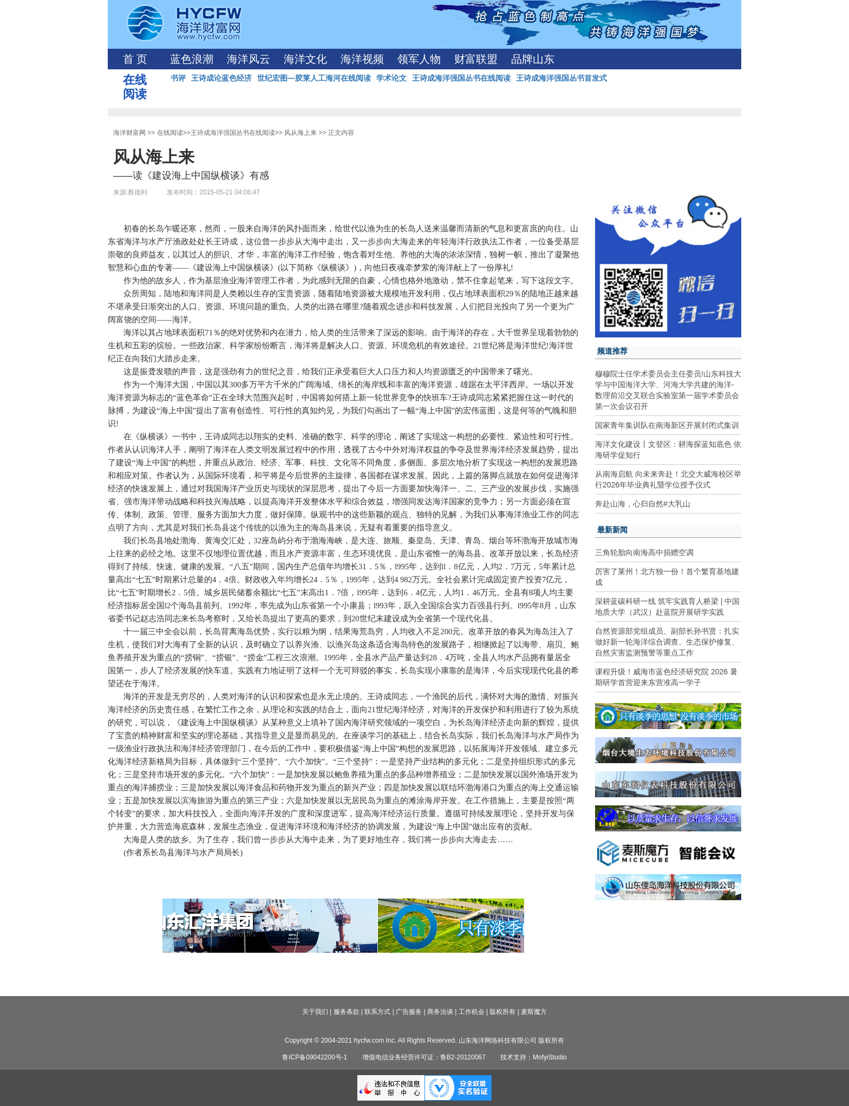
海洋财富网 (129, 132)
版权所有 (502, 1012)
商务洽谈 (440, 1012)
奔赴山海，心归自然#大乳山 (642, 503)
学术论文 (391, 78)
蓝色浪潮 (191, 59)
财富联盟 (476, 59)
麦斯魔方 (534, 1012)
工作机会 (472, 1012)
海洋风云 (248, 59)
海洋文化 (305, 59)
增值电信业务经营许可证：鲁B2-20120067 (424, 1057)
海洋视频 (362, 59)
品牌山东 (532, 59)
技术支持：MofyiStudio (533, 1057)
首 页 (135, 59)
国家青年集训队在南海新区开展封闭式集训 (667, 425)
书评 (178, 78)
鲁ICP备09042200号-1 (314, 1057)
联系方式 (377, 1012)
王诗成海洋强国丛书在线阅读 (461, 78)
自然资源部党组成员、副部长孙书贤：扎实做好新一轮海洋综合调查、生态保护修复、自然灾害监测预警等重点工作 (667, 642)
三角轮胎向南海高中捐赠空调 (644, 552)
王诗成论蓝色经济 (221, 78)
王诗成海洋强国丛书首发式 (561, 78)
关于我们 (315, 1012)
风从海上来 (300, 132)
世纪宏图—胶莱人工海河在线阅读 (314, 78)
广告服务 (409, 1012)
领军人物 (419, 59)
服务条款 (347, 1012)
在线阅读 (170, 132)
